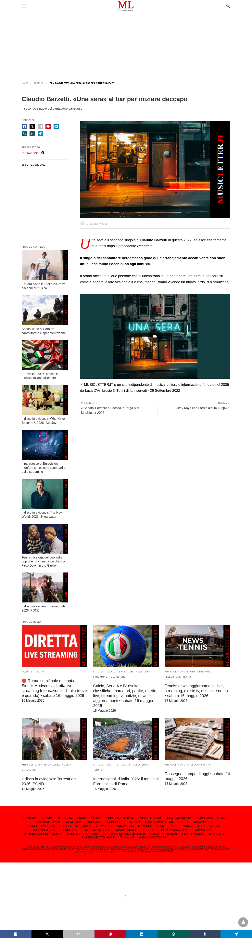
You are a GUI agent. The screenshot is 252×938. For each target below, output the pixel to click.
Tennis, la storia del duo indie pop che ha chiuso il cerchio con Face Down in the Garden (44, 561)
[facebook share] (24, 126)
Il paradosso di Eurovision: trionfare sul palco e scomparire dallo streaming (44, 468)
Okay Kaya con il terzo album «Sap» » (202, 408)
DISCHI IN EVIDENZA (47, 765)
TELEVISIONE (117, 677)
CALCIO (111, 672)
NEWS (25, 672)
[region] (126, 43)
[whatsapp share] (24, 133)
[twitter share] (32, 126)
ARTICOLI (39, 83)
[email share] (40, 126)
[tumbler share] (32, 133)
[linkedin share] (56, 126)
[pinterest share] (48, 126)
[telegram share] (40, 133)
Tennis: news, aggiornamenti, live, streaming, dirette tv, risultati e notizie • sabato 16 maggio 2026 (197, 691)
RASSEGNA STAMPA (199, 765)
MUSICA (66, 765)
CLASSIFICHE (126, 672)
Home (25, 83)
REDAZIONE (30, 153)
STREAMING (38, 672)
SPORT (149, 672)
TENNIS (187, 677)
